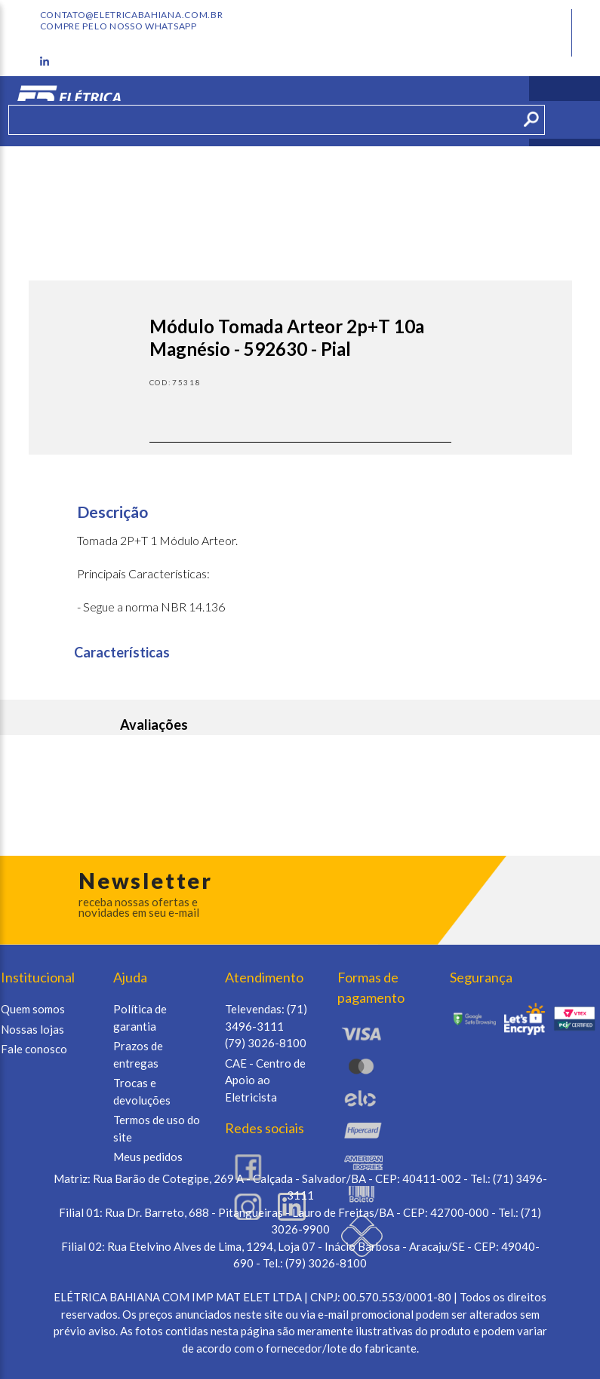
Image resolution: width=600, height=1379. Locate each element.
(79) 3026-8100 (265, 1043)
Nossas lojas (32, 1029)
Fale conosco (34, 1049)
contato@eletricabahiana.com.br (131, 15)
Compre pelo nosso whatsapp (118, 26)
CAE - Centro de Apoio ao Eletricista (265, 1080)
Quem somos (33, 1009)
